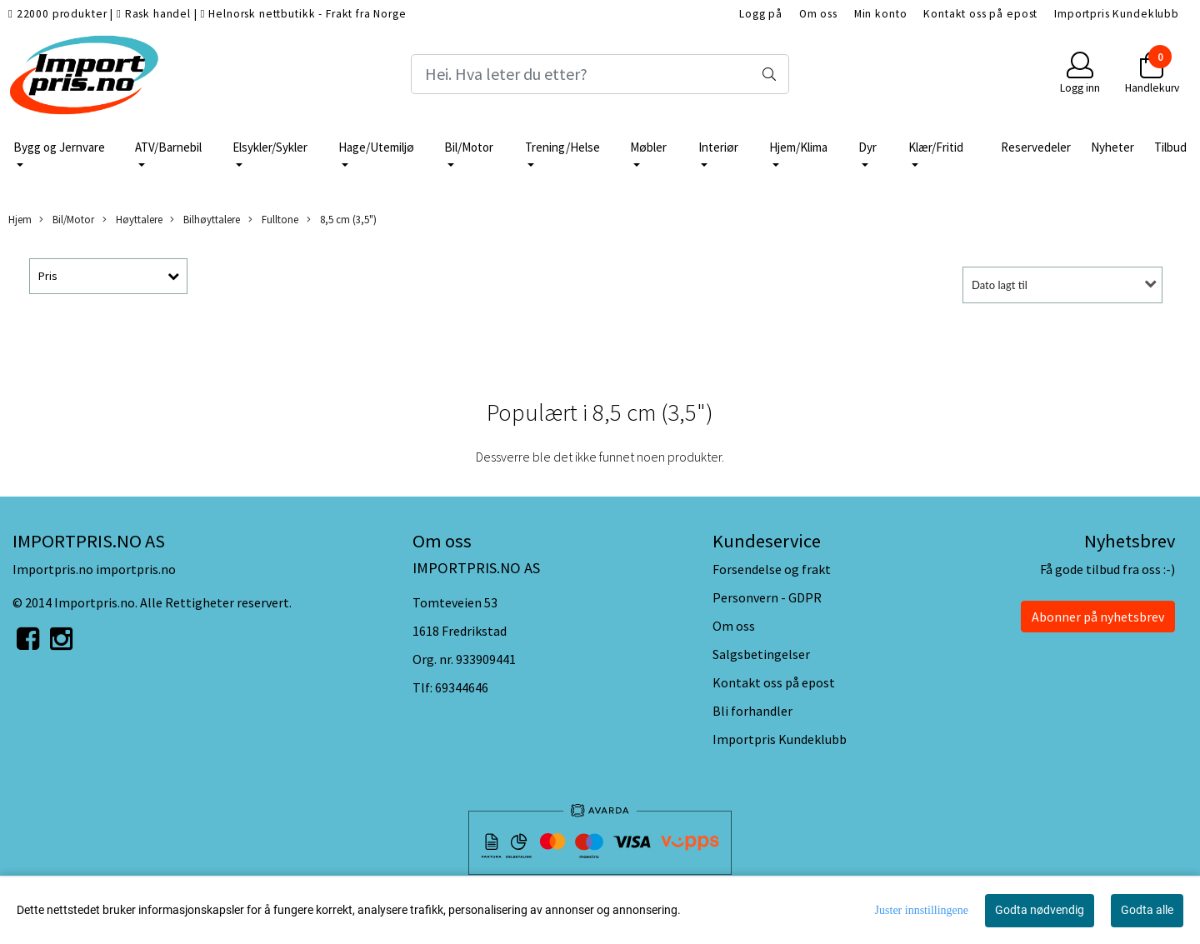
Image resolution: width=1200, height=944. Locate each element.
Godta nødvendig (1039, 910)
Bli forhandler (752, 710)
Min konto (881, 14)
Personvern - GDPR (767, 597)
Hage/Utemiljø (376, 147)
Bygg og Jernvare (59, 147)
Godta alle (1147, 910)
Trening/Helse (562, 147)
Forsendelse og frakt (771, 569)
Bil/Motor (468, 147)
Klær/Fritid (935, 147)
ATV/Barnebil (168, 147)
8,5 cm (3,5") (342, 219)
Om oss (818, 14)
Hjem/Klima (798, 147)
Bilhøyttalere (205, 219)
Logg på (760, 14)
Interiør (718, 147)
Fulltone (273, 219)
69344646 (461, 687)
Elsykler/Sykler (270, 147)
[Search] (599, 74)
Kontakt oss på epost (980, 14)
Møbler (648, 147)
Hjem (20, 219)
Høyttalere (132, 219)
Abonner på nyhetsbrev (1098, 616)
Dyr (867, 147)
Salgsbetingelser (761, 654)
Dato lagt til (1000, 285)
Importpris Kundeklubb (1116, 14)
